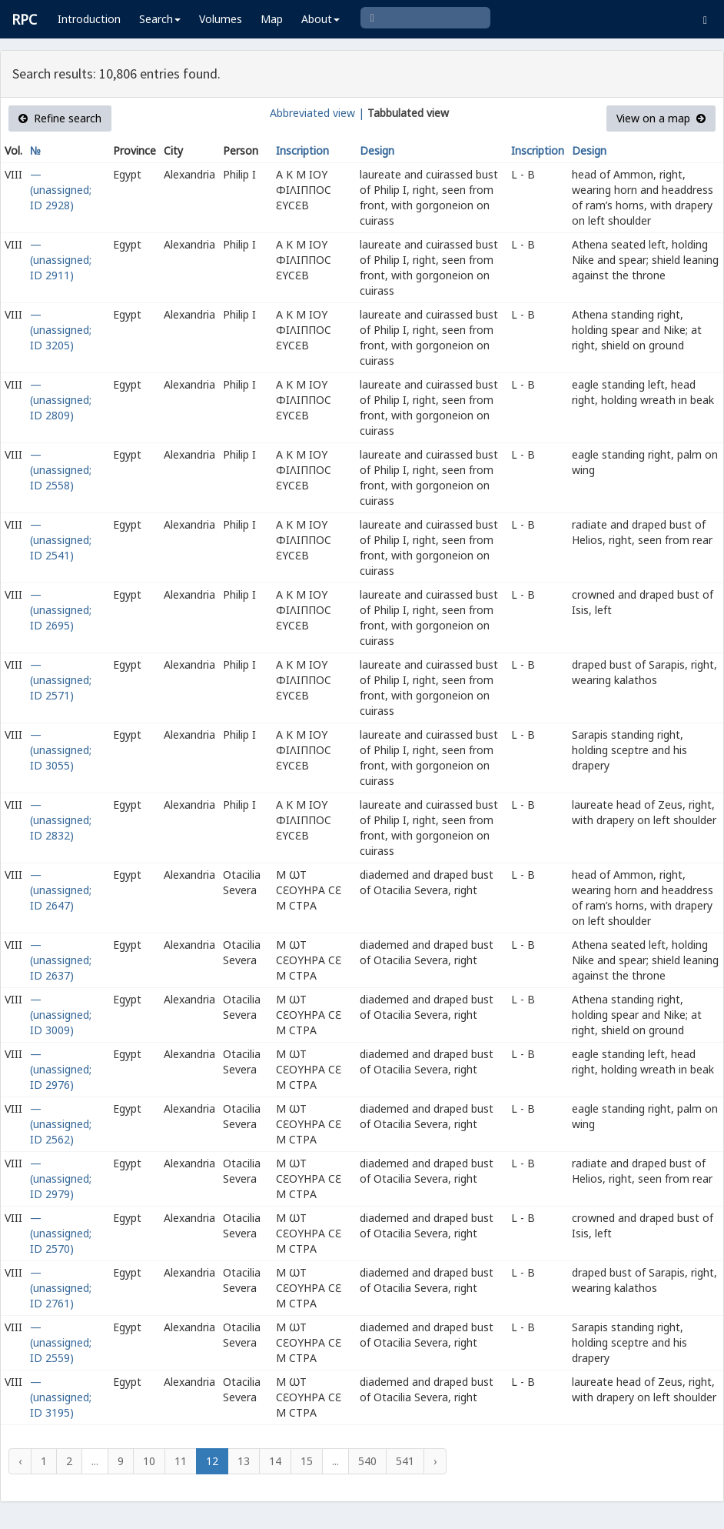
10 (149, 1461)
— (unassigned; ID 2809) (60, 399)
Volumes (220, 19)
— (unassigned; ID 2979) (60, 1178)
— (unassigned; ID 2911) (60, 259)
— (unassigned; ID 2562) (60, 1124)
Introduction (89, 19)
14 (275, 1461)
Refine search (59, 118)
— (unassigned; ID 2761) (60, 1287)
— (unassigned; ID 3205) (60, 329)
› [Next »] (435, 1461)
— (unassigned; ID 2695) (60, 610)
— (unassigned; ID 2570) (60, 1233)
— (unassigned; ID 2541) (60, 540)
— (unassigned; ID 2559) (60, 1342)
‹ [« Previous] (20, 1461)
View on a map (661, 118)
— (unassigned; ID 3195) (60, 1397)
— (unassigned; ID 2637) (60, 960)
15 (307, 1461)
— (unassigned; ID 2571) (60, 680)
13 (243, 1461)
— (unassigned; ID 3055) (60, 750)
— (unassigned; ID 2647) (60, 890)
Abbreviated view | (317, 112)
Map (272, 19)
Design (377, 150)
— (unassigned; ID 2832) (60, 820)
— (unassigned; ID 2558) (60, 469)
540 (367, 1461)
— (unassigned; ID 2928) (60, 189)
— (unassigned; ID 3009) (60, 1014)
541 (405, 1461)
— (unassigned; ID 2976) (60, 1069)
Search (160, 19)
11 (180, 1461)
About (320, 19)
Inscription (302, 150)
